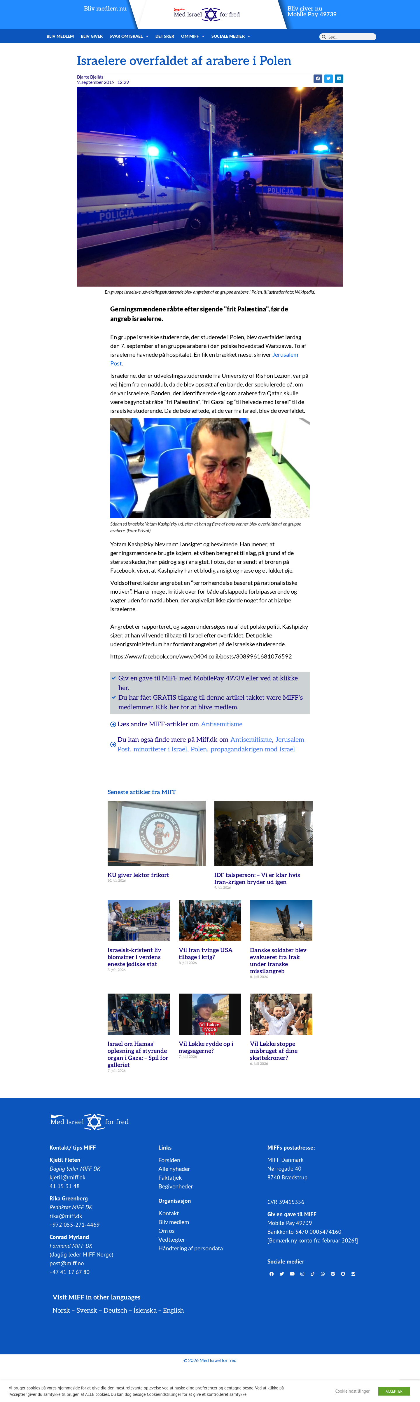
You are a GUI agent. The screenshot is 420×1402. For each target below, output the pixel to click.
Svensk (86, 1310)
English (173, 1310)
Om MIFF (192, 36)
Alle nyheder (174, 1168)
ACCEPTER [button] (394, 1391)
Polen (199, 749)
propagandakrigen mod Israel (253, 749)
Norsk (61, 1310)
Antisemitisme (221, 724)
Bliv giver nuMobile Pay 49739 (312, 11)
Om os (166, 1230)
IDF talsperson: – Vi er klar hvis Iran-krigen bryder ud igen (257, 879)
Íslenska (145, 1310)
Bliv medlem (60, 36)
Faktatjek (170, 1177)
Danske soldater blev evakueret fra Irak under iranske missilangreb (278, 961)
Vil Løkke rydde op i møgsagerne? (206, 1048)
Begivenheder (175, 1186)
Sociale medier (230, 36)
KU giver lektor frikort (138, 875)
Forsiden (169, 1159)
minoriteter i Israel (160, 749)
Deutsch (115, 1310)
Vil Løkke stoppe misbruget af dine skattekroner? (274, 1051)
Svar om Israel (129, 36)
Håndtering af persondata (190, 1248)
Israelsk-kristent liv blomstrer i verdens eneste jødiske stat (134, 957)
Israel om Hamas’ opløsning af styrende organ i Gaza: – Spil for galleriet (138, 1055)
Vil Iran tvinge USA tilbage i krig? (206, 954)
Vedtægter (171, 1239)
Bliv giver (92, 36)
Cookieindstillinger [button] (352, 1391)
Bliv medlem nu (105, 8)
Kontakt (168, 1212)
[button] (318, 78)
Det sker (164, 36)
